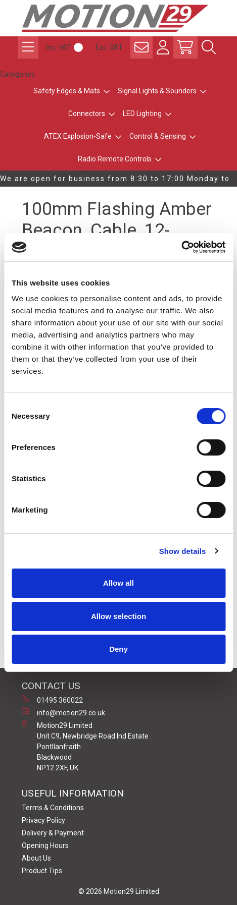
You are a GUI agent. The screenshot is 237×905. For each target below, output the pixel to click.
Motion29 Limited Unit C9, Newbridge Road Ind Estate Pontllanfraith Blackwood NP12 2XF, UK (85, 746)
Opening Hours (45, 845)
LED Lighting (142, 113)
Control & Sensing (157, 136)
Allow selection (118, 616)
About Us (36, 858)
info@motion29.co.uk (63, 712)
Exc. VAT (109, 47)
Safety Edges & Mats (66, 91)
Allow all (118, 583)
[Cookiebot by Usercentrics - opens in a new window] (181, 247)
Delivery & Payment (53, 833)
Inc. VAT (58, 47)
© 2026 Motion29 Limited (118, 891)
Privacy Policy (43, 820)
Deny (118, 649)
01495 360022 (52, 699)
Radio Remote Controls (115, 159)
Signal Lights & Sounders (157, 91)
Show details (182, 551)
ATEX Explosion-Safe (78, 136)
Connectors (86, 113)
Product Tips (42, 871)
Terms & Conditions (53, 808)
